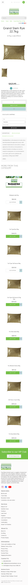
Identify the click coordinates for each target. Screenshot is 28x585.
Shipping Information (6, 555)
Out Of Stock (12, 202)
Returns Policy (4, 550)
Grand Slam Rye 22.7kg (19, 21)
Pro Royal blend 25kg (14, 434)
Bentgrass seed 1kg (14, 195)
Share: (23, 23)
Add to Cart (14, 105)
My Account (15, 2)
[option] (14, 52)
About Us (3, 531)
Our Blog (3, 533)
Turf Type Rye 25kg (14, 229)
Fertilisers (3, 511)
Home (2, 21)
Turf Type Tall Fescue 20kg (14, 263)
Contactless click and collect (8, 500)
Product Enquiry (5, 537)
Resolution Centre (5, 498)
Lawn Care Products (6, 517)
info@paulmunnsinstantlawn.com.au (11, 563)
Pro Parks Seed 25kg (14, 331)
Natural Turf (4, 506)
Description (5, 133)
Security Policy (4, 553)
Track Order (4, 495)
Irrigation (3, 515)
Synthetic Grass (5, 509)
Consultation (4, 520)
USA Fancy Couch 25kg (14, 400)
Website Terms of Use (6, 546)
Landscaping (4, 522)
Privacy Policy (4, 548)
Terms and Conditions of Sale (8, 544)
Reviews (7, 136)
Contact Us (3, 535)
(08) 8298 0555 (6, 561)
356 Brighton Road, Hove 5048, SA (10, 565)
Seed (7, 21)
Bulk (11, 21)
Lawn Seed (3, 513)
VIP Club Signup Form (14, 456)
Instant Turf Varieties (6, 524)
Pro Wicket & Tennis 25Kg (14, 365)
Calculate (14, 127)
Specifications (16, 133)
